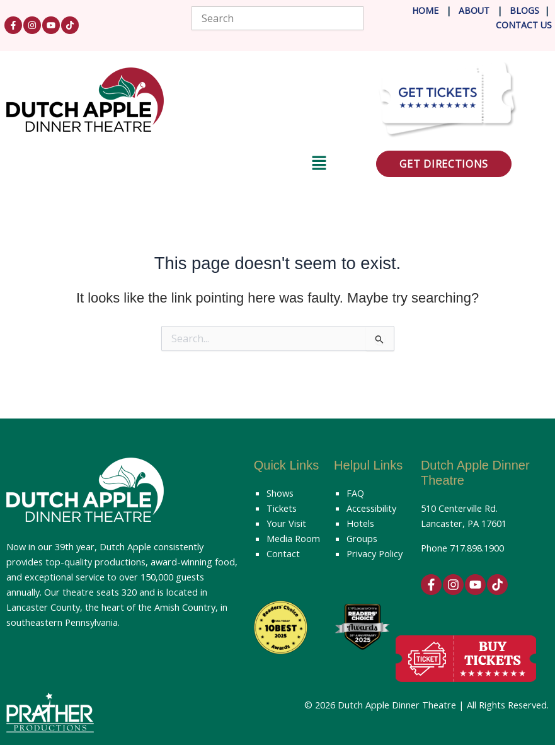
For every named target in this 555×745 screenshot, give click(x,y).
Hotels (360, 523)
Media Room (293, 538)
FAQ (355, 493)
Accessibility (371, 508)
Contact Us (524, 25)
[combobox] (278, 18)
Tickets (281, 508)
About (475, 10)
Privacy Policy (374, 553)
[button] (166, 165)
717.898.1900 (477, 547)
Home (425, 10)
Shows (280, 493)
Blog (520, 10)
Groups (361, 538)
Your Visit (286, 523)
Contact (283, 553)
